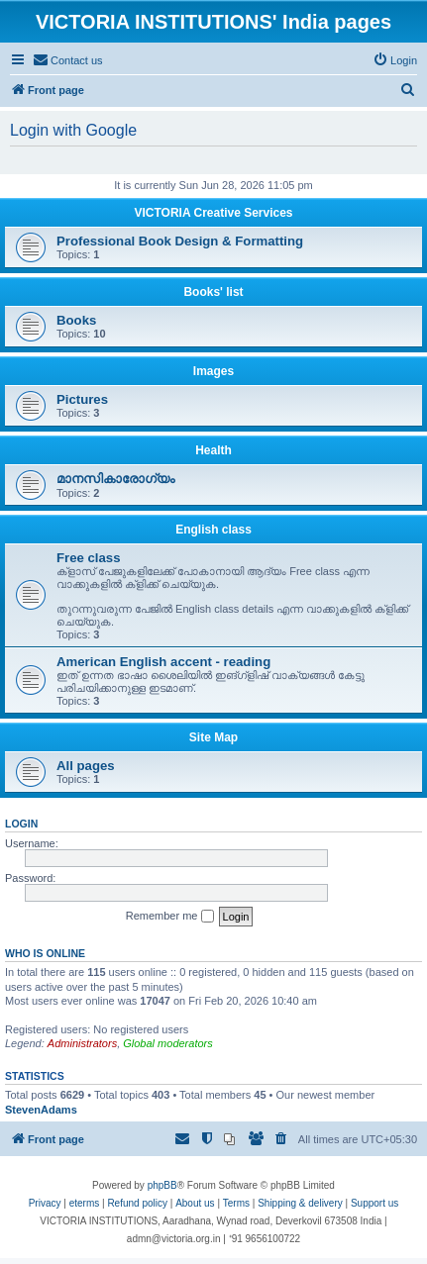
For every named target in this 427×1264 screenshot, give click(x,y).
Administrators (82, 1043)
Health (213, 450)
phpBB (162, 1185)
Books (76, 320)
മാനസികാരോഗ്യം (115, 478)
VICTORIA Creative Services (213, 213)
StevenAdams (41, 1110)
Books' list (213, 292)
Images (213, 371)
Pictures (82, 399)
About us (194, 1203)
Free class (88, 557)
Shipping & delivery (300, 1203)
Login (21, 823)
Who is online (45, 953)
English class (213, 529)
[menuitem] (68, 60)
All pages (85, 765)
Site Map (213, 737)
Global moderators (168, 1043)
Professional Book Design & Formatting (179, 241)
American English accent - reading (163, 661)
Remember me (170, 917)
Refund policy (137, 1203)
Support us (374, 1203)
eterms (84, 1203)
